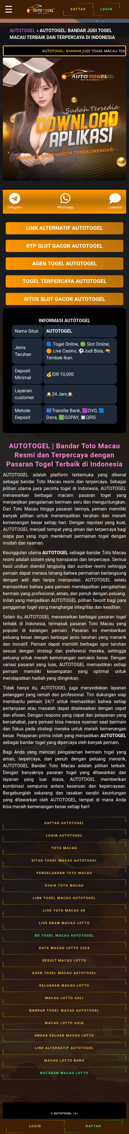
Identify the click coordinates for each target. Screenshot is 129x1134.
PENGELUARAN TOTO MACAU (64, 873)
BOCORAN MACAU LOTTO (64, 1073)
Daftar (78, 9)
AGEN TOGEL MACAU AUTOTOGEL (64, 973)
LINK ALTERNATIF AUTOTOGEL (64, 1048)
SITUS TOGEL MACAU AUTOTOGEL (64, 860)
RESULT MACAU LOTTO (64, 960)
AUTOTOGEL (22, 30)
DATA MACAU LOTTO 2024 (64, 948)
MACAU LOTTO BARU (64, 1060)
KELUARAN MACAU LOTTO (64, 985)
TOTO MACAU (64, 848)
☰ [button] (9, 9)
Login (106, 9)
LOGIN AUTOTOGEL (64, 835)
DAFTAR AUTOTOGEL (64, 823)
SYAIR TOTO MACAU (64, 885)
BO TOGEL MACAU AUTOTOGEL (64, 935)
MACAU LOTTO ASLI (64, 998)
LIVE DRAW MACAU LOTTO (64, 923)
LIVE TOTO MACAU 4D (64, 910)
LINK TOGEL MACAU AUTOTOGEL (64, 898)
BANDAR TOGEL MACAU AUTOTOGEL (64, 1010)
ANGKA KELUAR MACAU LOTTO (64, 1035)
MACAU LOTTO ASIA (64, 1023)
